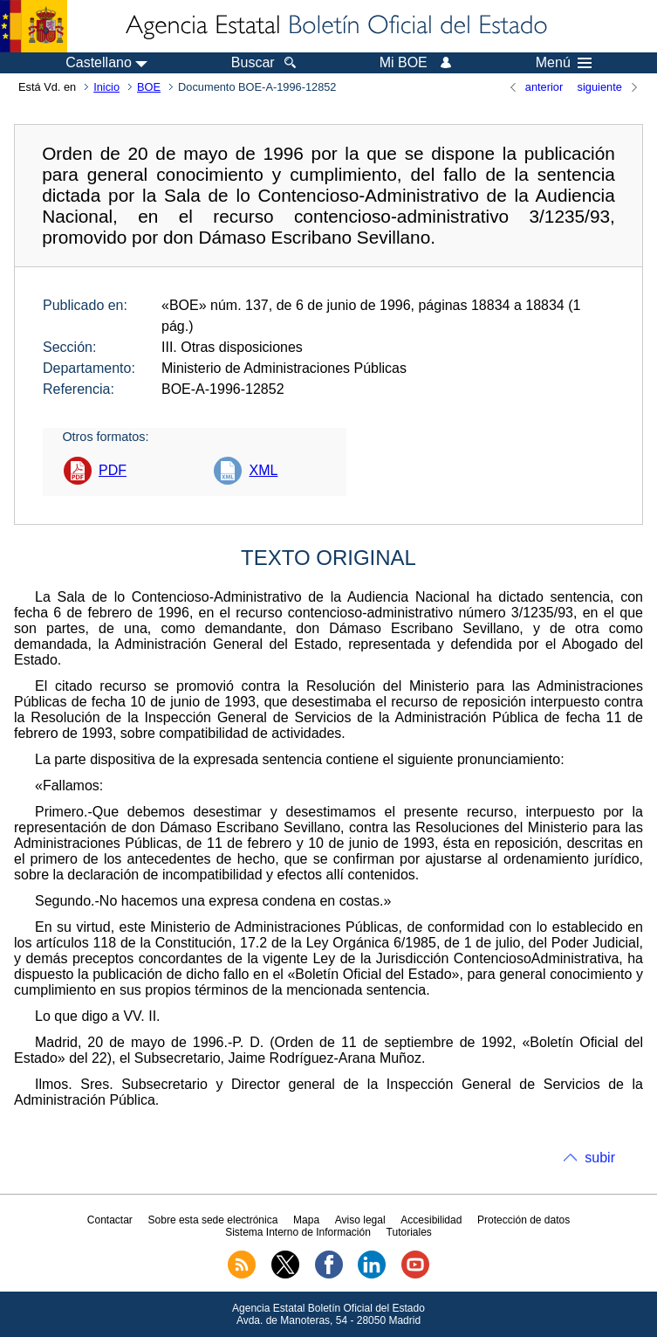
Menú (564, 63)
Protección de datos (523, 1220)
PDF (113, 470)
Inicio (106, 86)
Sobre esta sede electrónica (213, 1220)
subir (600, 1157)
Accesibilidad (431, 1220)
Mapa (306, 1220)
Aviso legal (360, 1220)
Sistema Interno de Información (298, 1232)
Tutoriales (409, 1232)
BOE (149, 86)
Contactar (110, 1220)
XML (263, 470)
